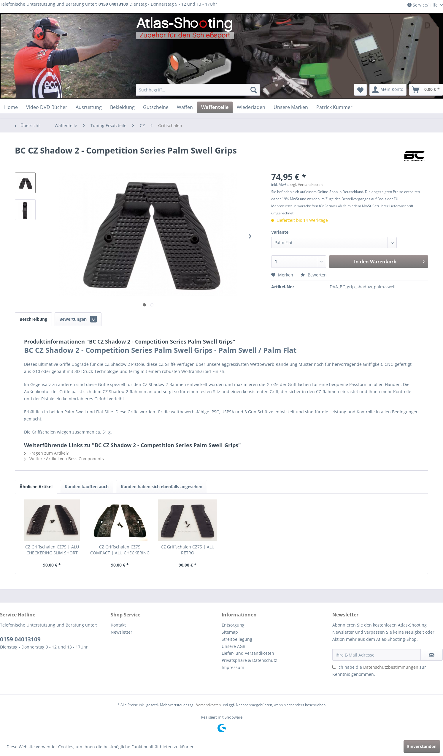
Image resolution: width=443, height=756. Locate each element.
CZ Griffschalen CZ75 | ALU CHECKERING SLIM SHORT (52, 550)
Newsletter (121, 632)
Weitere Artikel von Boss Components (64, 458)
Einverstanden (421, 746)
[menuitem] (198, 90)
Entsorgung (233, 625)
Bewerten (314, 275)
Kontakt (118, 625)
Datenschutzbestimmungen (390, 667)
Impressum (233, 667)
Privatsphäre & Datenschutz (249, 660)
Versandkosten (208, 704)
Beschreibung (33, 319)
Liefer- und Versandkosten (248, 653)
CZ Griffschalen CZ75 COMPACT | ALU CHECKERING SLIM (120, 550)
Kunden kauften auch (87, 486)
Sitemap (230, 632)
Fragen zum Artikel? (46, 453)
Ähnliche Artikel (36, 486)
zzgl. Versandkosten (306, 184)
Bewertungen (78, 319)
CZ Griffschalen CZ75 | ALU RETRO (188, 550)
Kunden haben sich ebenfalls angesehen (161, 486)
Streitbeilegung (237, 639)
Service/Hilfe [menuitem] (423, 5)
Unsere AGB (233, 646)
